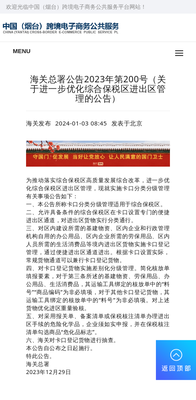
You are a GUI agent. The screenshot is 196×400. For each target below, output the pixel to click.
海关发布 (38, 123)
